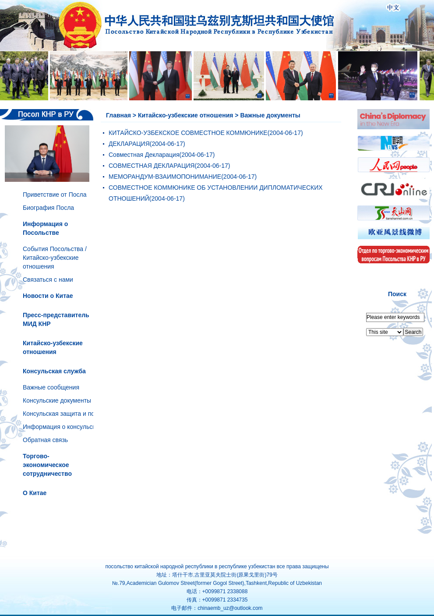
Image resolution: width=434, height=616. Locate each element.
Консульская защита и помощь (66, 413)
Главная (118, 115)
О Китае (34, 492)
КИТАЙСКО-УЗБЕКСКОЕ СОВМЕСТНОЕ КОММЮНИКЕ (188, 132)
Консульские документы (57, 400)
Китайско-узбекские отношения (185, 115)
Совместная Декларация (144, 154)
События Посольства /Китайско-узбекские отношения (55, 257)
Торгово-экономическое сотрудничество (47, 465)
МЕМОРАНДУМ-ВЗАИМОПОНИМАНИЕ (165, 176)
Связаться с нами (48, 279)
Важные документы (270, 115)
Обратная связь (45, 439)
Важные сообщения (51, 387)
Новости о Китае (48, 295)
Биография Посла (48, 207)
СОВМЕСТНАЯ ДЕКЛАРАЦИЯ (151, 165)
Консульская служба (54, 371)
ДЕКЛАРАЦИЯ (129, 143)
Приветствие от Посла (54, 194)
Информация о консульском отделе (73, 426)
